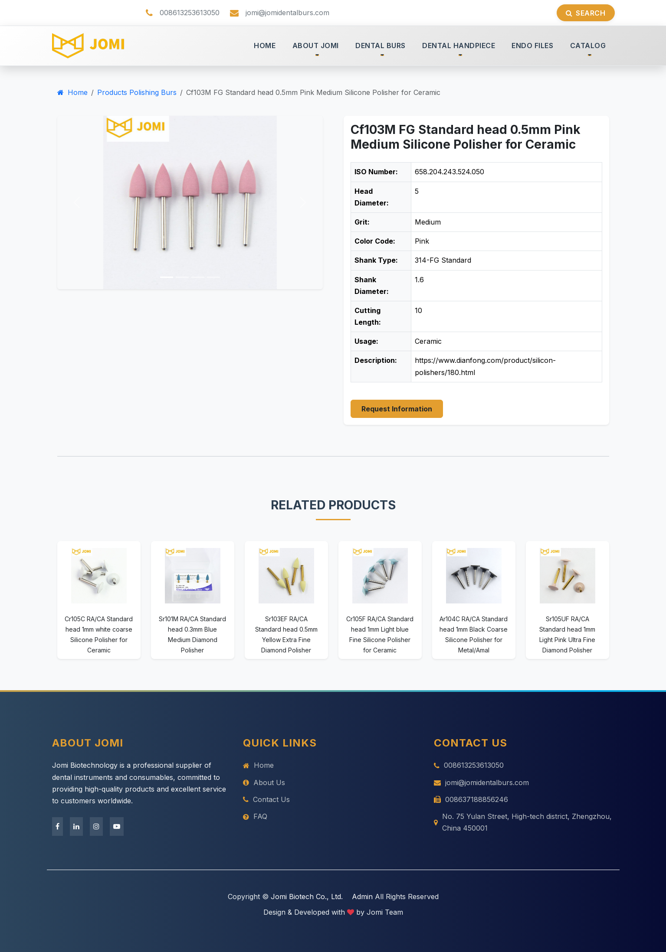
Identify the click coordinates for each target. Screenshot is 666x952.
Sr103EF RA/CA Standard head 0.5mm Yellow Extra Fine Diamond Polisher (286, 634)
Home (72, 92)
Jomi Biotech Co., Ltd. (307, 896)
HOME (265, 45)
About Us (264, 782)
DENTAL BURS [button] (380, 45)
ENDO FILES (532, 45)
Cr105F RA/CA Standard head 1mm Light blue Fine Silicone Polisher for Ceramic (379, 634)
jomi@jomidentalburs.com (481, 782)
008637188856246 (471, 799)
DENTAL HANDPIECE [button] (458, 45)
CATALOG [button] (588, 45)
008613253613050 (469, 765)
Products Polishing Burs (137, 92)
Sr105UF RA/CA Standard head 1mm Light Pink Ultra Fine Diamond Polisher (567, 634)
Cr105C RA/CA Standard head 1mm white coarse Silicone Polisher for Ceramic (99, 634)
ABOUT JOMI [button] (315, 45)
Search (586, 13)
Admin (362, 896)
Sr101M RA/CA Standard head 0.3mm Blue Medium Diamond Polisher (192, 634)
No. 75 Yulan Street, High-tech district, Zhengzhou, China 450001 (523, 822)
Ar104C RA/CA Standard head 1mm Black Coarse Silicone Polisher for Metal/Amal (474, 634)
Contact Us (266, 799)
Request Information (396, 408)
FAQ (255, 816)
